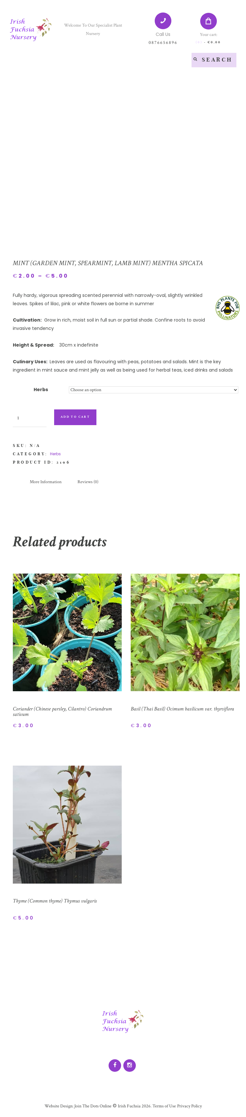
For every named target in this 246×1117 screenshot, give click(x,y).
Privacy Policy (189, 1106)
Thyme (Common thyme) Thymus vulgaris (56, 901)
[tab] (45, 482)
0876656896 (163, 43)
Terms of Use (163, 1106)
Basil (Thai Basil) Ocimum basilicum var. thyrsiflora (185, 708)
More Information (46, 482)
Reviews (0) (88, 482)
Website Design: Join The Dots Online (78, 1106)
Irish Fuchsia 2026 (134, 1106)
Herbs (41, 389)
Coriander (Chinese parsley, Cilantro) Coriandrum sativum (64, 711)
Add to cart (76, 417)
